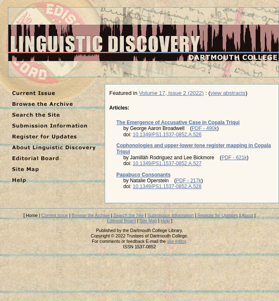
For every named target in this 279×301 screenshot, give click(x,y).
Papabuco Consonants (143, 175)
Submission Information (170, 215)
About (247, 215)
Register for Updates (217, 215)
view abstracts (227, 93)
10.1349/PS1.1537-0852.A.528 (167, 186)
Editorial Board (121, 220)
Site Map (148, 220)
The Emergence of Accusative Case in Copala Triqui (178, 122)
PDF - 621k (234, 158)
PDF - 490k (204, 128)
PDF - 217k (188, 181)
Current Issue (54, 215)
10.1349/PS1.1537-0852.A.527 (167, 163)
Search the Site (128, 215)
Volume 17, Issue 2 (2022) (171, 93)
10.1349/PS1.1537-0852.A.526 (167, 135)
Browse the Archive (91, 215)
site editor (176, 241)
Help (165, 220)
